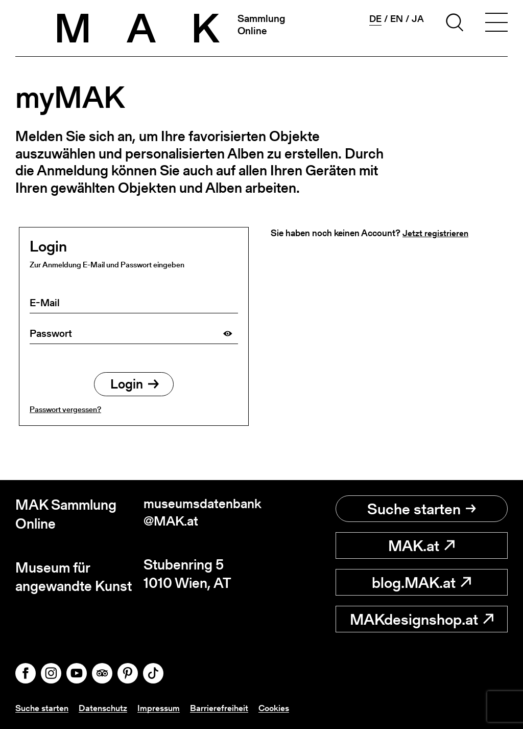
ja (418, 19)
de (375, 19)
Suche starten (421, 508)
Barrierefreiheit (225, 707)
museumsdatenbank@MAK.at (200, 514)
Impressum (164, 707)
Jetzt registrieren (435, 232)
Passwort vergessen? (65, 411)
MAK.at (421, 545)
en (396, 19)
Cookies (281, 707)
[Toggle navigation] (496, 24)
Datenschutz (106, 707)
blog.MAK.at (421, 582)
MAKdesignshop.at (421, 619)
